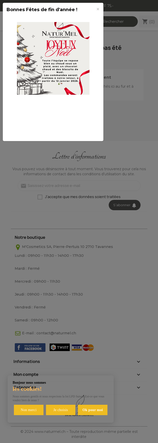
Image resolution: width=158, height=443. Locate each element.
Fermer (87, 131)
